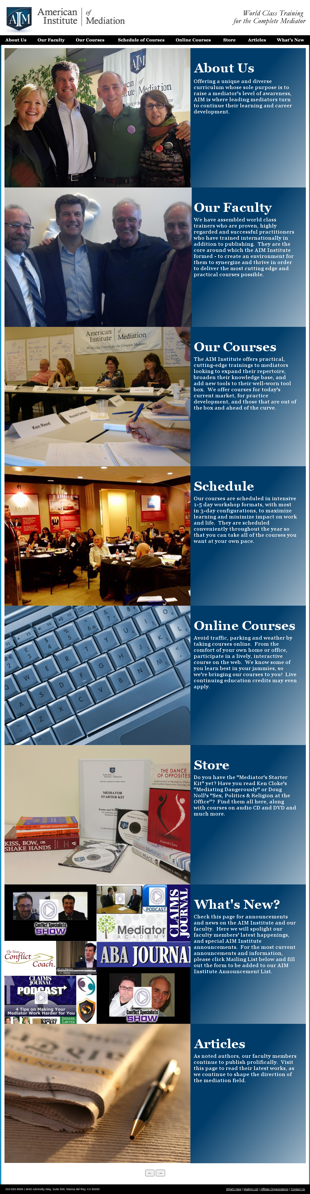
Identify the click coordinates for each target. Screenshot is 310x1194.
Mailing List (251, 1189)
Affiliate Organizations (274, 1189)
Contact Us (298, 1189)
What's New (233, 1189)
